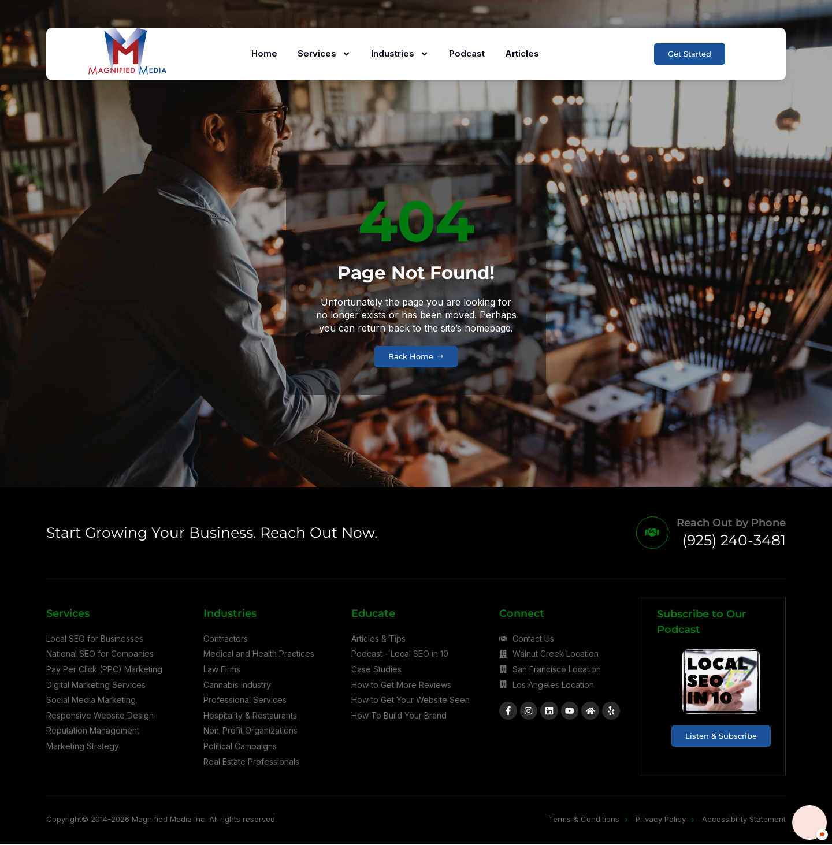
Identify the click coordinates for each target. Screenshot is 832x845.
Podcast (466, 53)
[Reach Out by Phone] (650, 533)
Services (323, 54)
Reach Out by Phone (731, 524)
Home (263, 53)
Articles (521, 53)
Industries (399, 54)
